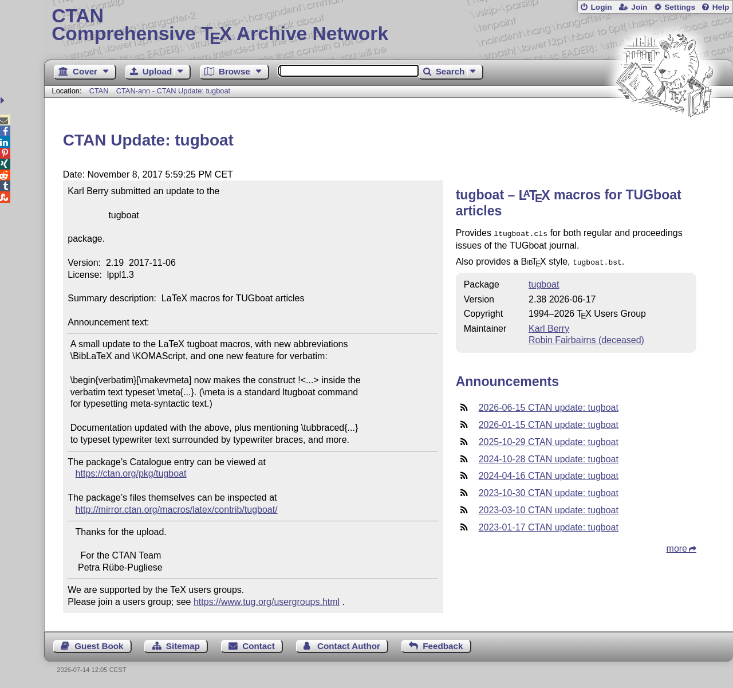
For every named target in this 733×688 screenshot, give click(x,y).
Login (601, 7)
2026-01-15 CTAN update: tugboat (548, 422)
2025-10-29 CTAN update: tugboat (548, 440)
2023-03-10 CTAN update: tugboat (548, 508)
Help (721, 7)
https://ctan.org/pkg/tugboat (131, 473)
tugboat (544, 282)
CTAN (99, 91)
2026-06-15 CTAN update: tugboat (548, 405)
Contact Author (348, 646)
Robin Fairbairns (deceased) (586, 338)
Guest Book (98, 646)
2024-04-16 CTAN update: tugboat (548, 473)
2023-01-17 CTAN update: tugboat (548, 525)
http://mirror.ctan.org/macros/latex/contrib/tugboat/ (177, 509)
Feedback (443, 646)
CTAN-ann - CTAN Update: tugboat (173, 91)
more (677, 546)
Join (639, 7)
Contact (258, 646)
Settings (679, 7)
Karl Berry (549, 326)
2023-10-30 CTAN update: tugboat (548, 491)
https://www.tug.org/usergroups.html (267, 602)
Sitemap (183, 646)
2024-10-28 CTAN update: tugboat (548, 457)
